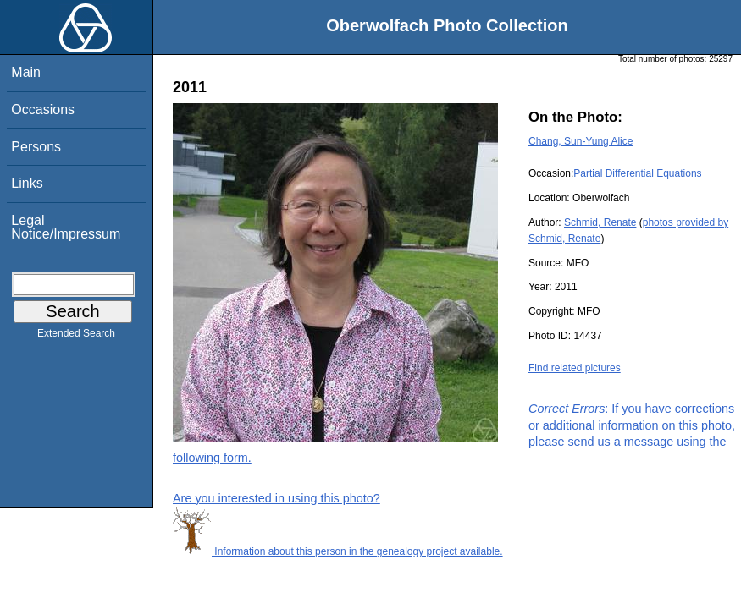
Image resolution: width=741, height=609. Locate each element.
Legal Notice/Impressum (65, 227)
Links (26, 183)
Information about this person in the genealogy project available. (338, 551)
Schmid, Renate (600, 222)
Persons (36, 147)
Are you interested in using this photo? (276, 498)
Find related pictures (574, 368)
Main (26, 72)
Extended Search (76, 337)
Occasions (43, 109)
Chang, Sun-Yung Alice (580, 141)
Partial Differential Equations (637, 173)
